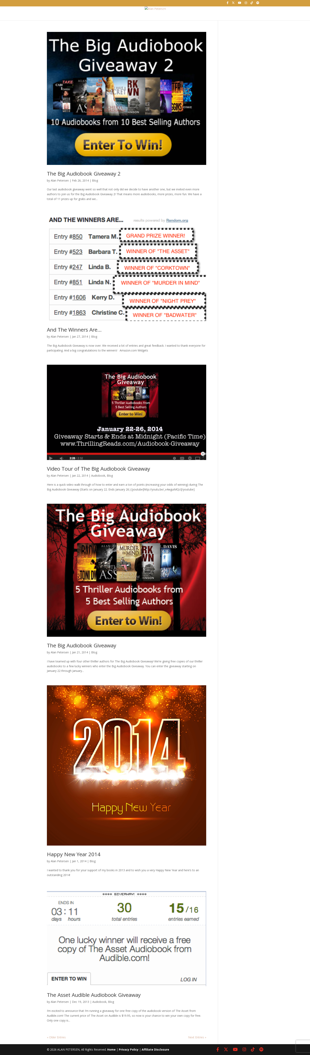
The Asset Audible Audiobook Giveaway (94, 994)
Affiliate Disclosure (155, 1049)
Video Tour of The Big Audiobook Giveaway (98, 468)
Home (95, 11)
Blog (95, 180)
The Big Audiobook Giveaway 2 (84, 173)
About (120, 11)
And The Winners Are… (74, 329)
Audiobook (98, 475)
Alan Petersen (60, 180)
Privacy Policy (128, 1049)
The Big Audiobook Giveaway (81, 645)
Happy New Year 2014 (73, 854)
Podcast (176, 11)
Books (146, 11)
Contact (210, 11)
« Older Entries (56, 1037)
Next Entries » (197, 1037)
